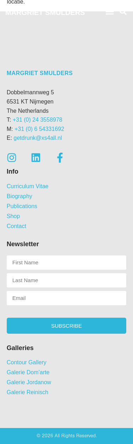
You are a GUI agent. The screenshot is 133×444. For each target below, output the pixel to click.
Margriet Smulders (40, 73)
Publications (22, 206)
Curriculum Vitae (28, 186)
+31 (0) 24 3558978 (37, 120)
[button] (110, 11)
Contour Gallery (26, 362)
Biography (19, 196)
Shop (13, 216)
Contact (16, 226)
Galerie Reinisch (27, 392)
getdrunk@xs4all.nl (37, 138)
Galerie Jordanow (29, 382)
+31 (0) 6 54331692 (39, 129)
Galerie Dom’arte (28, 372)
